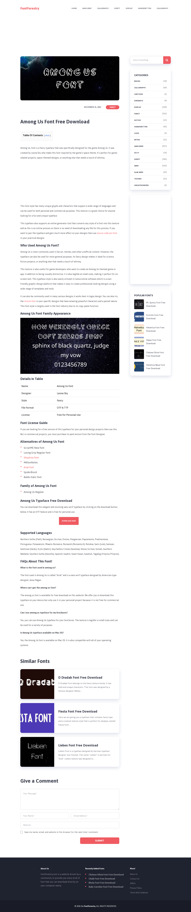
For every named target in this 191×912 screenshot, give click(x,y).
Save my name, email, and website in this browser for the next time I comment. (61, 832)
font (115, 233)
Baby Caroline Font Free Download (106, 887)
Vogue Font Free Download (153, 342)
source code (103, 233)
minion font (30, 301)
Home (71, 8)
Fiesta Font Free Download (77, 711)
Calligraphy (101, 8)
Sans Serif (84, 8)
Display (128, 8)
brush (137, 81)
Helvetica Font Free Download (155, 329)
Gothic (137, 120)
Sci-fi (136, 153)
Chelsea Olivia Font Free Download (155, 354)
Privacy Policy (136, 888)
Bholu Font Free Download (102, 882)
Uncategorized (141, 185)
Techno (138, 179)
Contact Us (134, 879)
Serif (136, 166)
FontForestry (29, 8)
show (47, 135)
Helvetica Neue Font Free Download (155, 366)
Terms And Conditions (139, 893)
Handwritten (143, 8)
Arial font (29, 467)
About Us (134, 874)
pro (111, 233)
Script (116, 8)
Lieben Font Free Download (78, 745)
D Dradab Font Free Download (80, 677)
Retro (137, 140)
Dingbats (138, 101)
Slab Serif (138, 172)
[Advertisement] (95, 35)
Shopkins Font (31, 457)
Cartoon (138, 94)
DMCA (132, 883)
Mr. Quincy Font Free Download (155, 304)
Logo (136, 133)
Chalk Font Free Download (102, 878)
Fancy (112, 107)
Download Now (69, 521)
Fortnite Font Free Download (154, 317)
